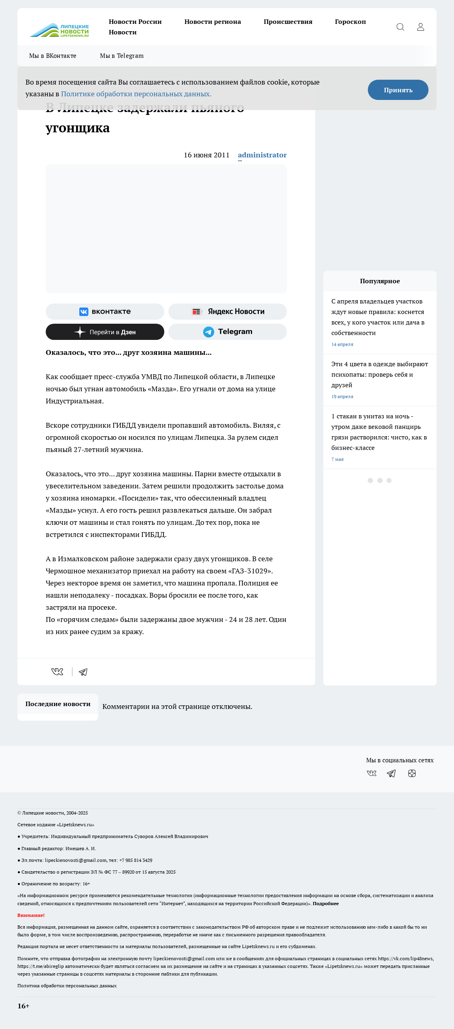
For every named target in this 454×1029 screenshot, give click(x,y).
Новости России (135, 21)
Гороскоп (350, 21)
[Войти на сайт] (420, 27)
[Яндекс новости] (227, 311)
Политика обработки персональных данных (67, 985)
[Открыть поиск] (400, 27)
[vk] (58, 671)
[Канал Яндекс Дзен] (105, 332)
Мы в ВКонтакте (52, 55)
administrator (262, 154)
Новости (123, 32)
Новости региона (213, 21)
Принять (398, 90)
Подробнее (326, 903)
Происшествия (288, 21)
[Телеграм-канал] (227, 332)
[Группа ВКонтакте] (105, 311)
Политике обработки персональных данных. (136, 93)
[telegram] (86, 671)
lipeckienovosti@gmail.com (75, 860)
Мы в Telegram (122, 55)
